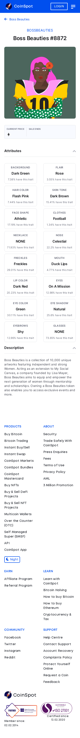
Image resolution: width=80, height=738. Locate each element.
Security (50, 434)
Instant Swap (15, 454)
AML (46, 478)
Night (12, 559)
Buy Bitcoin (13, 434)
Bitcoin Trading (16, 441)
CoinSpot (19, 6)
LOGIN (59, 6)
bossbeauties (40, 30)
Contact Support (57, 644)
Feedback (51, 682)
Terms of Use (54, 465)
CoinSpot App (15, 550)
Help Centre (53, 637)
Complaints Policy (57, 657)
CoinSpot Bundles (18, 467)
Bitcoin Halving (55, 590)
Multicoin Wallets (18, 514)
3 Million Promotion (58, 485)
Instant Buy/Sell (17, 447)
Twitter (10, 644)
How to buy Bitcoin (58, 597)
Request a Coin (55, 675)
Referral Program (18, 585)
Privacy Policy (54, 472)
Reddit (9, 657)
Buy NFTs (11, 485)
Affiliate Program (18, 579)
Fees (47, 458)
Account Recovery (58, 651)
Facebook (12, 637)
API (7, 543)
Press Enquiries (55, 452)
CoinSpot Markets (19, 461)
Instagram (12, 651)
